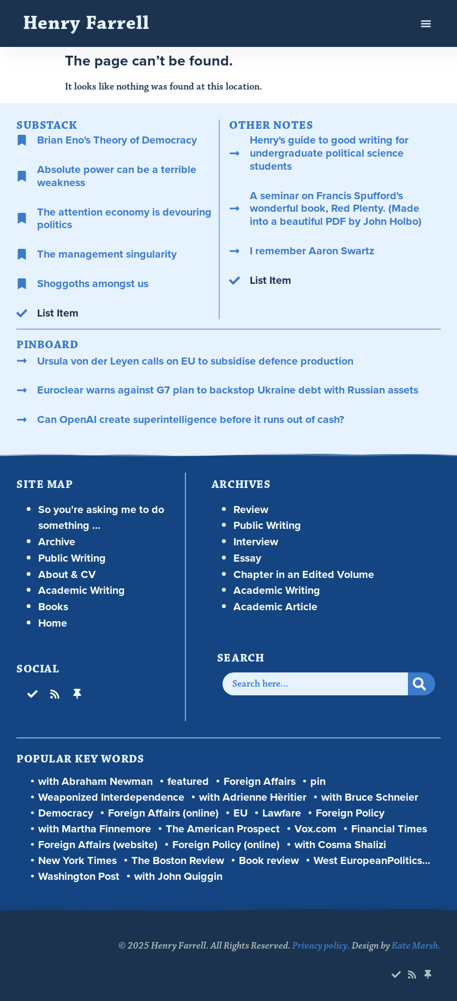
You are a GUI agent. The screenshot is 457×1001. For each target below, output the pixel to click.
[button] (426, 23)
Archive (56, 541)
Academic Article (275, 606)
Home (52, 622)
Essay (247, 557)
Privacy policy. (321, 946)
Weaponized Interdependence (111, 797)
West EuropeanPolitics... (372, 860)
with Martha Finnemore (94, 828)
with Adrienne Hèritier (252, 797)
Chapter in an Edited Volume (303, 574)
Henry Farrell (86, 23)
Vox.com (315, 828)
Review (250, 509)
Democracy (65, 813)
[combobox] (315, 683)
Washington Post (78, 876)
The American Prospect (223, 828)
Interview (255, 541)
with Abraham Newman (95, 781)
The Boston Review (177, 860)
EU (240, 813)
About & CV (67, 574)
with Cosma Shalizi (340, 844)
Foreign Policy (350, 813)
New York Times (77, 860)
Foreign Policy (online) (226, 844)
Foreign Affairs (260, 781)
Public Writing (72, 557)
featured (188, 781)
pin (318, 781)
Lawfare (281, 813)
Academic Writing (81, 590)
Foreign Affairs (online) (163, 813)
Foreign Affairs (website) (98, 844)
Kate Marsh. (416, 946)
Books (53, 606)
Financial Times (389, 828)
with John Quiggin (178, 876)
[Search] (421, 683)
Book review (269, 860)
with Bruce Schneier (369, 797)
